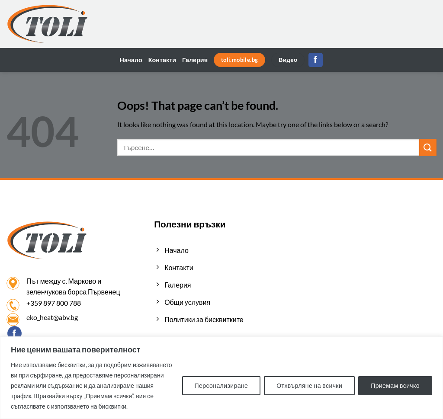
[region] (221, 377)
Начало (131, 60)
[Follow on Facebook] (315, 60)
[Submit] (428, 147)
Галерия (195, 60)
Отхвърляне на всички (309, 385)
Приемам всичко (395, 385)
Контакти (162, 60)
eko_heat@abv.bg (52, 317)
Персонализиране (221, 385)
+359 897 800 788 (53, 303)
